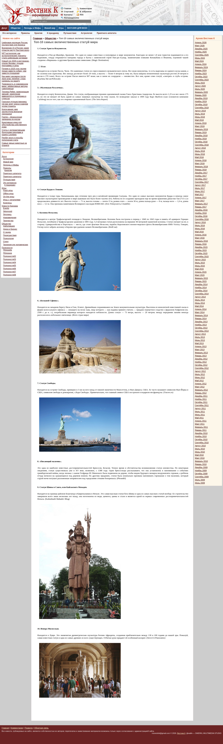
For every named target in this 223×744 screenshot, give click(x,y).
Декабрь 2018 (201, 136)
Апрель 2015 (201, 272)
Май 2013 (199, 343)
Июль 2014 (200, 300)
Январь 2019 (201, 132)
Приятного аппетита (106, 33)
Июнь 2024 (200, 58)
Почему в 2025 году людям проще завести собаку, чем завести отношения (14, 71)
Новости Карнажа (10, 206)
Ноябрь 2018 (201, 139)
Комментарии (86, 8)
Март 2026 (200, 46)
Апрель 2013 (201, 346)
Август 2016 (200, 222)
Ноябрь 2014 (201, 287)
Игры (61, 28)
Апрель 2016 (201, 235)
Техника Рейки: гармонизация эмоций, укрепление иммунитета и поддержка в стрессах (15, 95)
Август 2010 (200, 446)
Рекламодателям (70, 18)
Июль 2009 (200, 480)
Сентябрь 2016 (202, 219)
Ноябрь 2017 (201, 176)
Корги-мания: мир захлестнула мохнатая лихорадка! (12, 111)
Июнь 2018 (200, 154)
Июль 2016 (200, 225)
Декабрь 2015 (201, 247)
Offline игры (8, 193)
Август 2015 (200, 260)
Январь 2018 (201, 170)
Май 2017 (199, 194)
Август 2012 (200, 371)
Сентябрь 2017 (202, 182)
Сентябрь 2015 (202, 256)
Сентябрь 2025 (202, 55)
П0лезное (7, 253)
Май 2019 (199, 120)
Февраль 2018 (201, 167)
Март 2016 (200, 238)
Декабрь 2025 (201, 49)
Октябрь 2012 (201, 365)
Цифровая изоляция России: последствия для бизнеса (15, 43)
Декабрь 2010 (201, 433)
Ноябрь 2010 (201, 436)
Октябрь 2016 (201, 216)
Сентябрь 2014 (202, 294)
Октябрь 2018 (201, 142)
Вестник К (181, 733)
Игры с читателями (11, 200)
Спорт (6, 241)
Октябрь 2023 (201, 77)
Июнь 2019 (200, 117)
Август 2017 (200, 185)
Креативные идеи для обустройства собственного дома (14, 124)
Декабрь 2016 (201, 210)
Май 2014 (199, 306)
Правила (29, 728)
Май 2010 (199, 455)
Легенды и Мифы (32, 28)
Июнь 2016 (200, 229)
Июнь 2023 (200, 83)
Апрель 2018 (201, 160)
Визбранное (86, 12)
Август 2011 (200, 408)
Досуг (4, 28)
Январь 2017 (201, 207)
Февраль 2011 (201, 427)
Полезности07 (9, 272)
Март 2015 (200, 275)
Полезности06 (9, 269)
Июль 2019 (200, 114)
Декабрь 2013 (201, 322)
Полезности (7, 248)
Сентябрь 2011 (202, 405)
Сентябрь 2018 (202, 145)
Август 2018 (200, 148)
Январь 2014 (201, 318)
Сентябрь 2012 (202, 368)
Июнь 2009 (200, 483)
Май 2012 (199, 381)
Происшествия (9, 235)
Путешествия (69, 33)
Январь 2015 (201, 281)
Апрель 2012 (201, 384)
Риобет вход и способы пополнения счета (12, 139)
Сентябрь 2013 (202, 331)
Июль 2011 (200, 412)
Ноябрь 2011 (201, 399)
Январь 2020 (201, 95)
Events (6, 208)
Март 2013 (200, 349)
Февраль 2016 (201, 241)
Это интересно (9, 33)
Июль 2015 (200, 263)
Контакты (68, 15)
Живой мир (49, 28)
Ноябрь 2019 (201, 101)
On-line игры (8, 197)
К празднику (53, 33)
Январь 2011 (201, 430)
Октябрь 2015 (201, 253)
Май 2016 (199, 232)
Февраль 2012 (201, 390)
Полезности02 (9, 256)
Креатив (38, 33)
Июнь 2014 (200, 303)
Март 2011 (200, 424)
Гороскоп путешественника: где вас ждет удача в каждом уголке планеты (15, 104)
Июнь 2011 (200, 415)
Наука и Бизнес (10, 229)
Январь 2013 (201, 356)
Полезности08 (9, 275)
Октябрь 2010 (201, 439)
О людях (7, 232)
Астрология (86, 33)
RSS (82, 15)
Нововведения (9, 217)
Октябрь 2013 (201, 328)
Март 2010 (200, 458)
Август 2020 (200, 86)
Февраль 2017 (201, 204)
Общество (16, 28)
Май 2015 (199, 269)
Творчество (8, 221)
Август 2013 (200, 334)
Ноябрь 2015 (201, 250)
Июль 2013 (200, 337)
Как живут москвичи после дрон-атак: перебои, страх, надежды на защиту (14, 78)
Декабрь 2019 (201, 98)
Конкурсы (7, 203)
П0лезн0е (7, 250)
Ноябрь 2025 (201, 52)
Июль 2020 (200, 89)
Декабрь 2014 (201, 284)
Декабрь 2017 (201, 173)
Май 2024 (199, 61)
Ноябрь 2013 (201, 325)
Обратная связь (41, 728)
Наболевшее (9, 226)
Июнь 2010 (200, 452)
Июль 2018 (200, 151)
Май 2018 (199, 157)
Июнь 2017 (200, 191)
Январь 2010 (201, 464)
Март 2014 (200, 312)
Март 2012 (200, 387)
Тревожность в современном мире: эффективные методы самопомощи (15, 86)
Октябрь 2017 (201, 179)
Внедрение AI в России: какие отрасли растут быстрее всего (15, 49)
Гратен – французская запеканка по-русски (12, 118)
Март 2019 (200, 126)
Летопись (7, 214)
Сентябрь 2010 (202, 443)
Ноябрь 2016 (201, 213)
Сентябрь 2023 (202, 80)
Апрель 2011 (201, 421)
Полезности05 (9, 265)
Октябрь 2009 (201, 474)
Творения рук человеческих (15, 245)
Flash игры (8, 190)
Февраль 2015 (201, 278)
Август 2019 (200, 111)
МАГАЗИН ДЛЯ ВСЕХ (77, 28)
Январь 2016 (201, 244)
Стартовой (68, 12)
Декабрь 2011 (201, 396)
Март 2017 (200, 201)
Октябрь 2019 (201, 104)
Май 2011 (199, 418)
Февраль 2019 (201, 129)
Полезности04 (9, 262)
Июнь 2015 (200, 266)
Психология (8, 238)
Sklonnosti (7, 211)
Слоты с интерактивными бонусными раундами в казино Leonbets (13, 132)
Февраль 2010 (201, 461)
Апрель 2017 (201, 198)
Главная (67, 8)
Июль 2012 (200, 374)
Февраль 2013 (201, 353)
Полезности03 (9, 259)
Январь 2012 (201, 393)
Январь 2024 (201, 70)
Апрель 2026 (201, 42)
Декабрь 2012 (201, 359)
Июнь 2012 (200, 377)
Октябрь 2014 (201, 291)
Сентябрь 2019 (202, 108)
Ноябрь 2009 (201, 470)
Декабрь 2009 (201, 467)
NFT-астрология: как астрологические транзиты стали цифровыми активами (14, 55)
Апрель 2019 (201, 123)
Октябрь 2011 (201, 402)
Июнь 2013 (200, 340)
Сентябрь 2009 (202, 477)
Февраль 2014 (201, 315)
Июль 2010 (200, 449)
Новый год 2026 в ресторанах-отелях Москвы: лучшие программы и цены (15, 63)
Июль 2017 (200, 188)
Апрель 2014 (201, 309)
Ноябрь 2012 (201, 362)
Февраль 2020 (201, 92)
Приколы (25, 33)
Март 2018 (200, 163)
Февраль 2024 (201, 67)
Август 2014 (200, 297)
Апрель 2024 (201, 64)
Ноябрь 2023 (201, 73)
